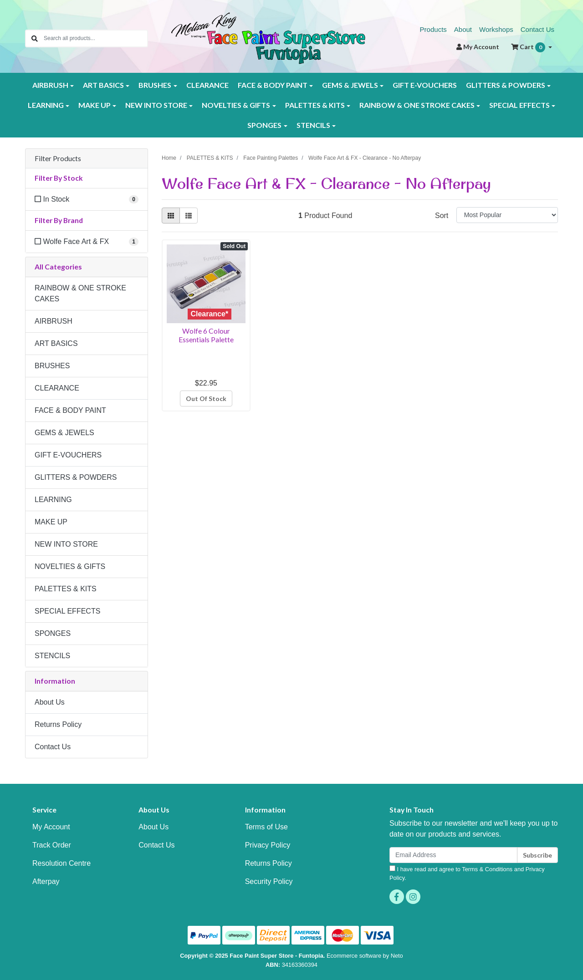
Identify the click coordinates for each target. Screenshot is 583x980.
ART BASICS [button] (103, 85)
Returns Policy (58, 724)
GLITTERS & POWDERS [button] (505, 85)
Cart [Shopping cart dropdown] (529, 47)
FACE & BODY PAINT (70, 410)
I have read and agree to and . (467, 873)
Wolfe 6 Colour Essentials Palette (206, 335)
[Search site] (35, 38)
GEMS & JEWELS (64, 433)
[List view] (188, 215)
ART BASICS (56, 343)
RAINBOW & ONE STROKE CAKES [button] (417, 105)
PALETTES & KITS (66, 589)
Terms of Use (266, 827)
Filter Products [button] (58, 158)
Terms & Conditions (487, 869)
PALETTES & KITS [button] (315, 105)
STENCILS (52, 656)
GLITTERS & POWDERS (76, 477)
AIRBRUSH (53, 321)
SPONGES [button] (264, 125)
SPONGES (53, 633)
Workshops (496, 29)
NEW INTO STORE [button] (156, 105)
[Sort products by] (507, 215)
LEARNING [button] (46, 105)
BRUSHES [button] (154, 85)
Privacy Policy (268, 845)
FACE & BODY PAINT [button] (272, 85)
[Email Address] (453, 855)
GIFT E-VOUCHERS (425, 85)
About (463, 29)
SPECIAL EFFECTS (67, 611)
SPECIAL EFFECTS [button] (519, 105)
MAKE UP (51, 522)
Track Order (51, 845)
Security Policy (269, 881)
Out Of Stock (206, 398)
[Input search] (95, 38)
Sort (441, 215)
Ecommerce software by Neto (365, 955)
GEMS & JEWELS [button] (350, 85)
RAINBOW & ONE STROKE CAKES (80, 293)
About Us (50, 702)
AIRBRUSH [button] (50, 85)
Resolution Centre (61, 863)
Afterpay (46, 881)
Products (433, 29)
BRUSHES (52, 366)
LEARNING (53, 499)
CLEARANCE (207, 85)
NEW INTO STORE (66, 544)
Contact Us (537, 29)
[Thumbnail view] (171, 215)
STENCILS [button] (313, 125)
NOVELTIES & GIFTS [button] (236, 105)
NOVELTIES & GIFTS (70, 566)
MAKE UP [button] (94, 105)
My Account (51, 827)
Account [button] (477, 47)
